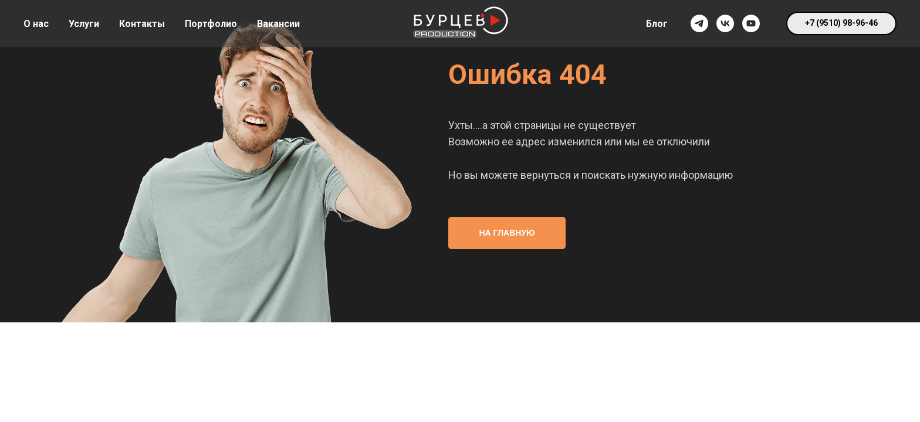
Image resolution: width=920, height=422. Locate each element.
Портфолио (211, 23)
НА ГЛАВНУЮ (507, 232)
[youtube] (751, 23)
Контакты (142, 23)
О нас (36, 23)
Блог (657, 23)
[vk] (725, 23)
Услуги (84, 23)
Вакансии (278, 23)
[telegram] (699, 23)
